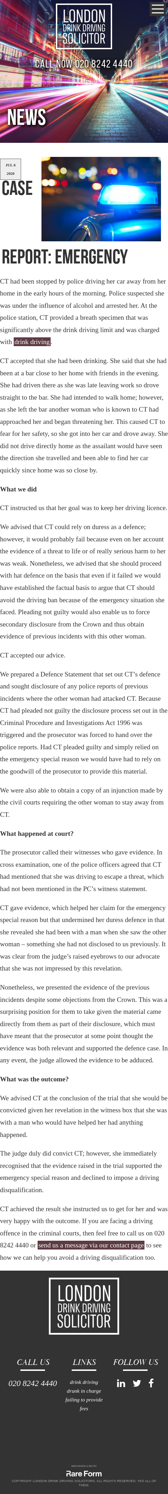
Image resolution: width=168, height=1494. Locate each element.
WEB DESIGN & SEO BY (84, 1466)
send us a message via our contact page (91, 1245)
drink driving (32, 341)
